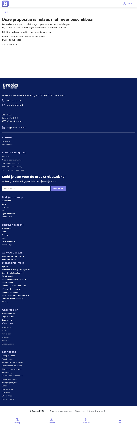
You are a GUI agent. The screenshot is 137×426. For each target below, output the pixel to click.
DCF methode (7, 396)
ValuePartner (7, 145)
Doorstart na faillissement (12, 376)
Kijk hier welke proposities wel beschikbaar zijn (26, 32)
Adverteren (6, 334)
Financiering (7, 372)
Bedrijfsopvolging (9, 382)
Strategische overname (11, 369)
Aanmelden (58, 188)
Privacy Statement (96, 411)
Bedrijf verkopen (8, 356)
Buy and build (8, 399)
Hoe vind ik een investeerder (13, 170)
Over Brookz (7, 327)
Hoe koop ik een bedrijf (11, 163)
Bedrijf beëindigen (9, 379)
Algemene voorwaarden (61, 411)
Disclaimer (80, 411)
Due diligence (7, 389)
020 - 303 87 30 (13, 100)
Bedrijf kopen (7, 359)
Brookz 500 (6, 156)
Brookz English (8, 344)
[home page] (5, 4)
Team (4, 330)
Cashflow (6, 392)
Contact (5, 337)
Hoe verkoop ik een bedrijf (12, 166)
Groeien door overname (12, 160)
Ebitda (4, 386)
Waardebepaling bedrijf (12, 366)
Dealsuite (6, 141)
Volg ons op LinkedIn (16, 127)
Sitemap (5, 340)
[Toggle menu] (120, 421)
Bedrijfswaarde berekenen (12, 362)
